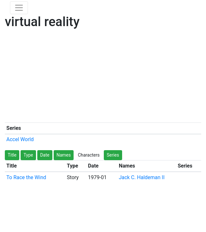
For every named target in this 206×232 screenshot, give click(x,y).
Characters (89, 155)
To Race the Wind (26, 177)
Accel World (20, 139)
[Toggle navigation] (19, 7)
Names (64, 155)
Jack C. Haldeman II (142, 177)
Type (28, 155)
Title (12, 155)
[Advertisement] (103, 77)
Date (44, 155)
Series (113, 155)
